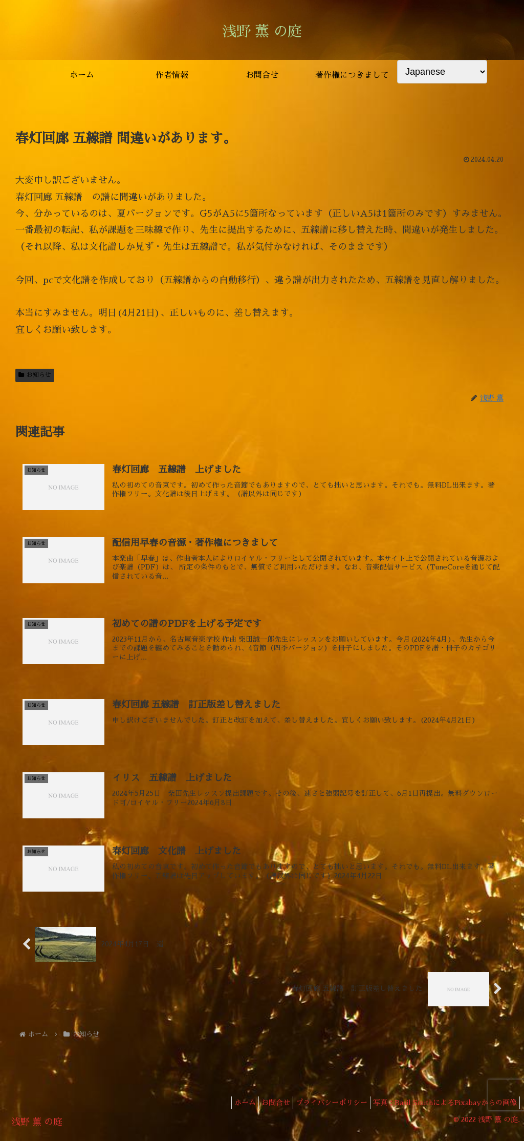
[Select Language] (442, 71)
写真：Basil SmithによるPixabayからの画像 (442, 1109)
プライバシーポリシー (324, 1109)
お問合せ (263, 1109)
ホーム (227, 1109)
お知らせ (34, 375)
